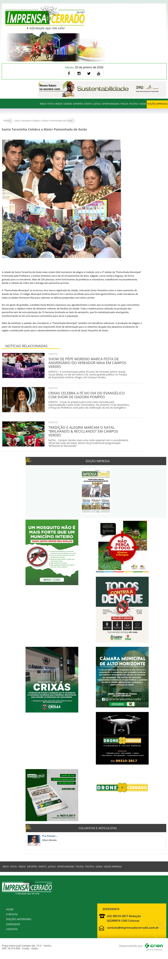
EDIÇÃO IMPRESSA (113, 866)
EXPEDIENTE (13, 924)
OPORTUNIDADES (110, 103)
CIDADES (67, 103)
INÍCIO (43, 103)
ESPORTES (78, 103)
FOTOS (50, 103)
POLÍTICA (133, 103)
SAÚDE (143, 103)
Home (7, 120)
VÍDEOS (58, 103)
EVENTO (88, 103)
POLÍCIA (124, 103)
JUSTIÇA (97, 103)
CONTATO (12, 929)
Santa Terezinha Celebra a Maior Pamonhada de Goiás (43, 120)
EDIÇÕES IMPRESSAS (157, 103)
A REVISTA (12, 914)
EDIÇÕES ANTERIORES (18, 919)
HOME (10, 909)
